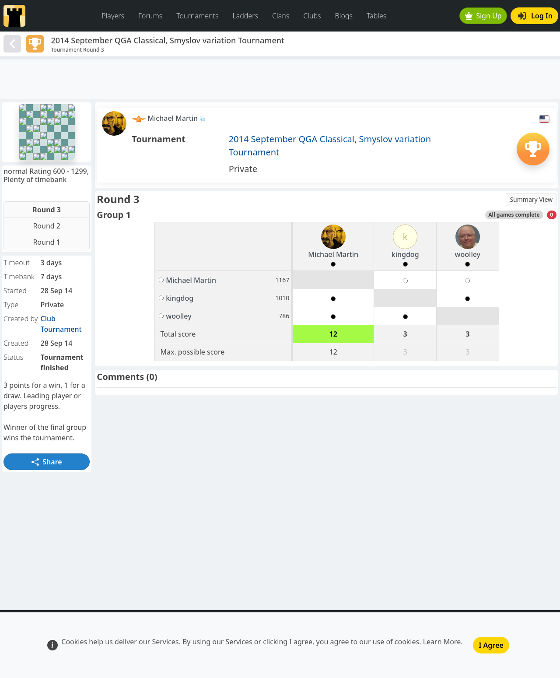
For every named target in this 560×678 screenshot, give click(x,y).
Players (113, 16)
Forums (150, 16)
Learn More (442, 641)
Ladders (245, 16)
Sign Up (483, 16)
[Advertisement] (280, 79)
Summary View (531, 199)
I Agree (491, 645)
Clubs (312, 16)
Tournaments (197, 16)
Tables (376, 16)
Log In (535, 16)
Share (47, 462)
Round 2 (46, 226)
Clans (280, 16)
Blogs (344, 16)
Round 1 (46, 242)
